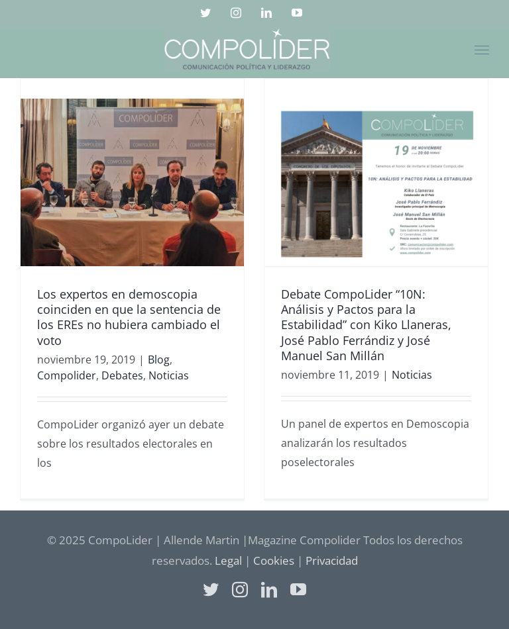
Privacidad (332, 560)
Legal (228, 560)
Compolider (66, 375)
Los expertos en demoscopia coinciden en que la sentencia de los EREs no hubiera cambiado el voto (129, 317)
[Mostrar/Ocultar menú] (482, 50)
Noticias (168, 375)
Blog (159, 359)
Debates (122, 375)
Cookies (273, 560)
